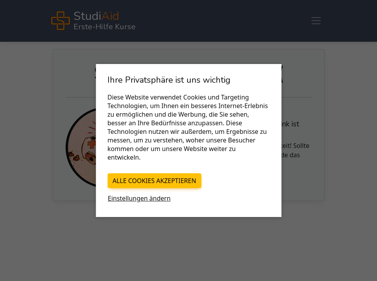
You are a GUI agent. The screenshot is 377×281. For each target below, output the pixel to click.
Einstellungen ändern (139, 198)
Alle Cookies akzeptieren (154, 180)
